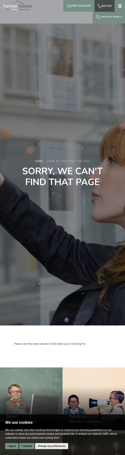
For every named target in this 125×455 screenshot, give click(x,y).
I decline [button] (27, 446)
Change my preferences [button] (51, 446)
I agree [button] (12, 446)
